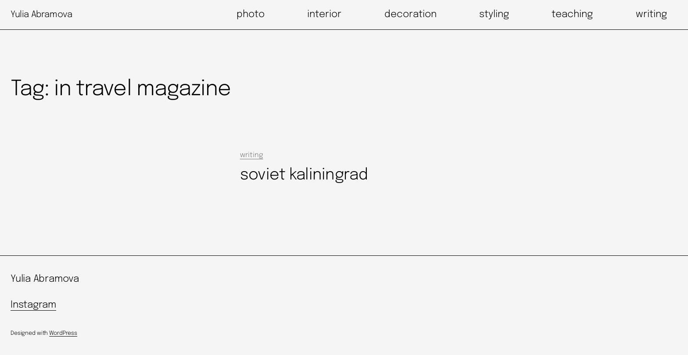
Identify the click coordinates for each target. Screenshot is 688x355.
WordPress (63, 333)
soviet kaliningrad (304, 175)
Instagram (33, 305)
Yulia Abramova (41, 14)
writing (251, 155)
